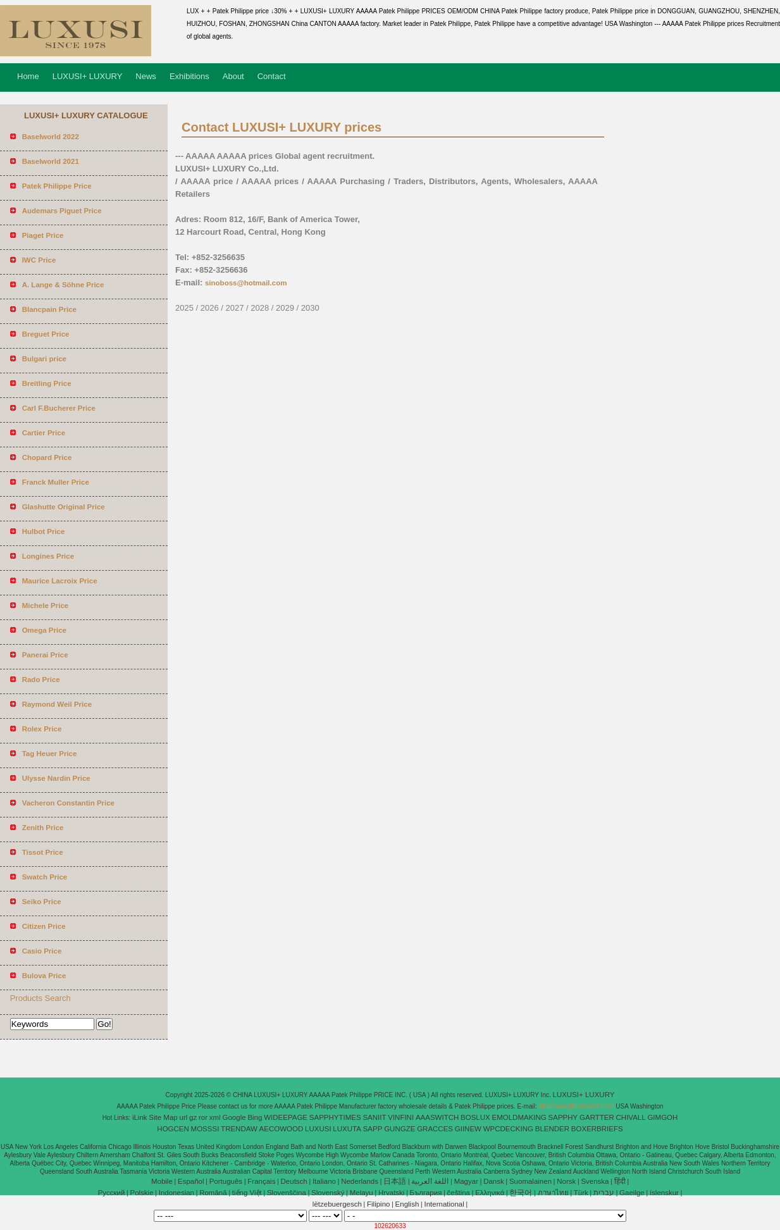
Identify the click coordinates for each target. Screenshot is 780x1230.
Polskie (142, 1192)
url (184, 1117)
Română (212, 1192)
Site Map (163, 1117)
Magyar (466, 1181)
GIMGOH (662, 1117)
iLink (139, 1117)
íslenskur (664, 1192)
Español (191, 1181)
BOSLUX (475, 1117)
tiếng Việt (247, 1192)
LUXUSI (318, 1129)
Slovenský (327, 1192)
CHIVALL (631, 1117)
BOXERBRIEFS (597, 1129)
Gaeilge (632, 1192)
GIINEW (468, 1129)
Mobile (162, 1181)
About (233, 76)
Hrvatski (391, 1192)
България (426, 1192)
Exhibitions (189, 76)
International (444, 1204)
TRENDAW (239, 1129)
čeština (458, 1192)
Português (225, 1181)
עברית (603, 1192)
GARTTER (596, 1117)
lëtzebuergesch (337, 1204)
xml (215, 1117)
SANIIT (374, 1117)
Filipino (378, 1204)
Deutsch (294, 1181)
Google (234, 1117)
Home (28, 76)
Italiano (324, 1181)
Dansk (493, 1181)
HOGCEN (173, 1129)
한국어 (520, 1192)
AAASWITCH (437, 1117)
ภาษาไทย (553, 1192)
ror (203, 1117)
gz (193, 1117)
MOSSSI (205, 1129)
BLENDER (552, 1129)
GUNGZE (399, 1129)
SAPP (373, 1129)
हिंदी (620, 1181)
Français (261, 1181)
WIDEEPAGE (285, 1117)
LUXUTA (347, 1129)
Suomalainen (530, 1181)
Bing (254, 1117)
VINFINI (401, 1117)
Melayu (361, 1192)
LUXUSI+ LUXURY (88, 76)
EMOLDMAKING (519, 1117)
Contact (271, 76)
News (145, 76)
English (407, 1204)
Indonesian (176, 1192)
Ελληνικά (489, 1192)
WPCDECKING (508, 1129)
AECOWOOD (281, 1129)
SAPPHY (563, 1117)
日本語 (394, 1181)
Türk (581, 1192)
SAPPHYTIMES (335, 1117)
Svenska (595, 1181)
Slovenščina (286, 1192)
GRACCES (435, 1129)
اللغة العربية (430, 1181)
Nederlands (359, 1181)
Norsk (566, 1181)
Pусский (111, 1192)
